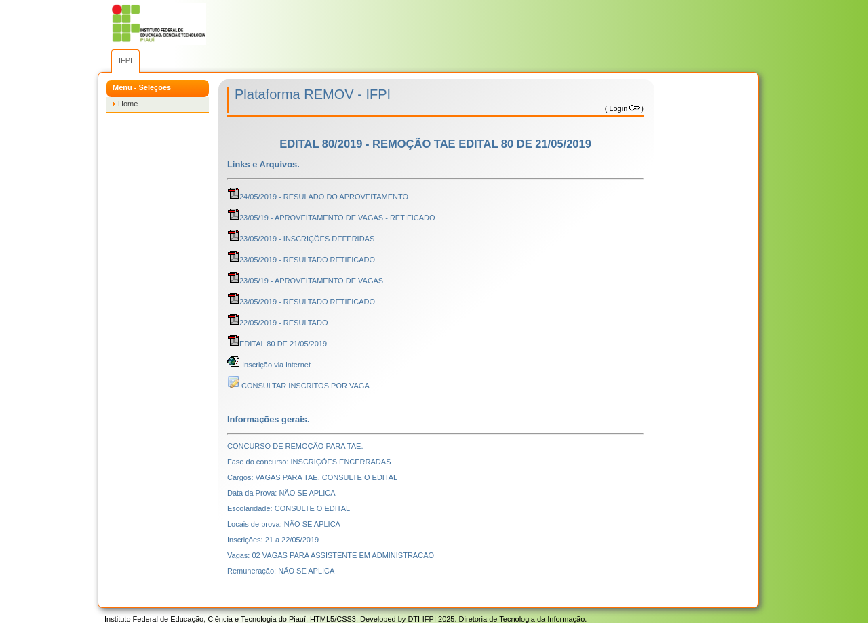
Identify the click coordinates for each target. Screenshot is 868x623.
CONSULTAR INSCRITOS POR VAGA (298, 386)
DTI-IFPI (422, 619)
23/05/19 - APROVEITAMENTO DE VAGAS (305, 281)
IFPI (125, 60)
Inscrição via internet (269, 365)
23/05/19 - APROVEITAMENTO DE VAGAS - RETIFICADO (331, 218)
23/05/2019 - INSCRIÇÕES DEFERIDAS (300, 239)
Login (624, 108)
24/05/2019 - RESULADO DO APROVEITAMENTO (317, 197)
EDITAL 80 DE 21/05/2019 (277, 344)
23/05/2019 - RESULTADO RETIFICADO (301, 260)
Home (128, 104)
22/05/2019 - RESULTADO (277, 323)
